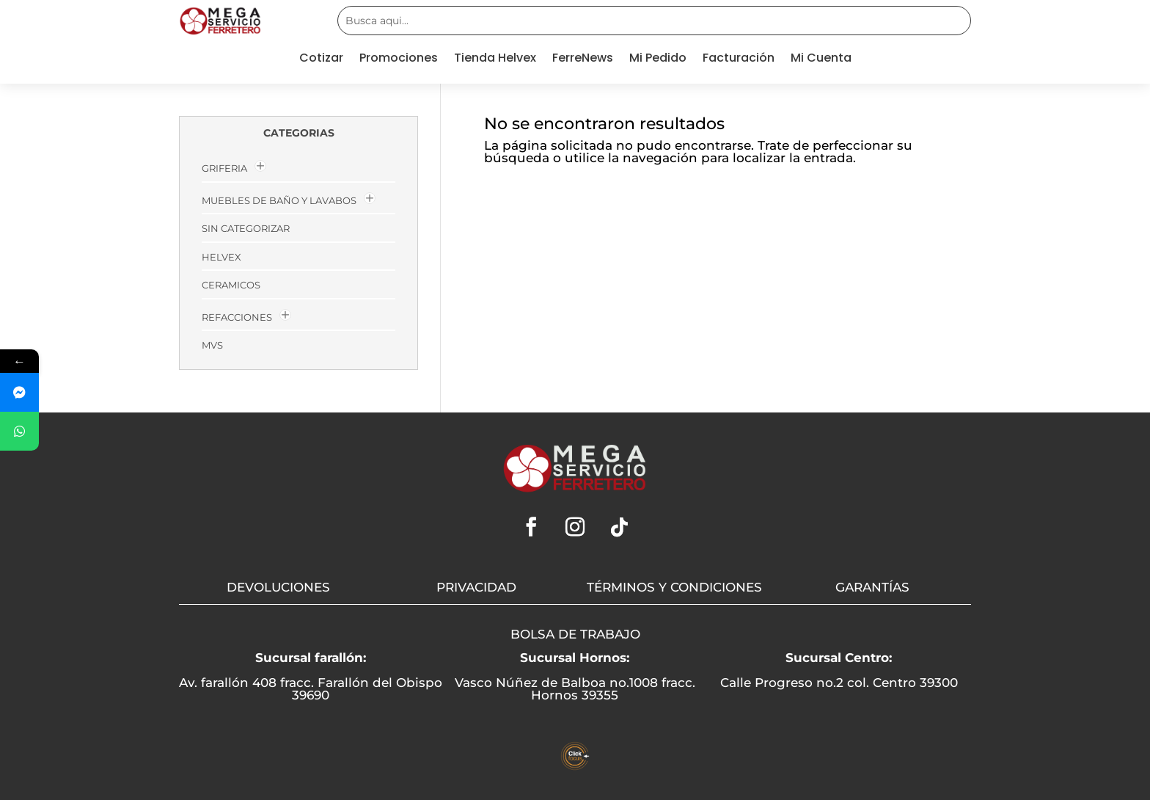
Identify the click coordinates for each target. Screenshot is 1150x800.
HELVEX (221, 257)
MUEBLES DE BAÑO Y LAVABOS (279, 200)
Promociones (398, 59)
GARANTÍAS (872, 587)
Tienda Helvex (495, 59)
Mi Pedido (657, 59)
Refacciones (237, 317)
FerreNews (582, 59)
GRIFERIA (224, 168)
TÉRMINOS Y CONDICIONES (674, 587)
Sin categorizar (246, 228)
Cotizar (321, 59)
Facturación (738, 59)
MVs (212, 345)
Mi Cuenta (821, 59)
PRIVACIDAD (476, 587)
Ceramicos (231, 285)
